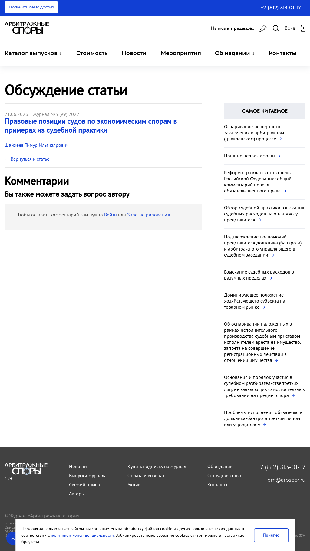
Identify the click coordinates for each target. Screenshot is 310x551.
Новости (134, 53)
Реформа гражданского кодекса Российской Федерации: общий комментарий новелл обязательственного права (258, 181)
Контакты (282, 53)
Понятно (271, 535)
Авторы (77, 493)
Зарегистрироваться (148, 215)
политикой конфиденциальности (82, 535)
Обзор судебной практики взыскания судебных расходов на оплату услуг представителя (264, 214)
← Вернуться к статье (27, 159)
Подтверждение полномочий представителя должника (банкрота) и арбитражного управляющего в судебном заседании (263, 246)
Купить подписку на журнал (156, 466)
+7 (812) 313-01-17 (281, 8)
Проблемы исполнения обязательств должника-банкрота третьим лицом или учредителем (263, 418)
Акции (134, 484)
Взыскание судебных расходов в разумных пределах (259, 275)
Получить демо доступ (31, 7)
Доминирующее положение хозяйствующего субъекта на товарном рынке (254, 301)
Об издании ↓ (235, 53)
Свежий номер (84, 484)
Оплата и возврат (145, 475)
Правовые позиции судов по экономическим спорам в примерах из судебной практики (91, 125)
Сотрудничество (224, 475)
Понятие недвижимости (252, 156)
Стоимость (92, 53)
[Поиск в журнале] (276, 28)
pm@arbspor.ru (286, 480)
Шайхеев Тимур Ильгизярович (37, 145)
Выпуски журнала (88, 475)
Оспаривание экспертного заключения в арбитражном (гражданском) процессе (254, 132)
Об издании (220, 466)
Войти (110, 215)
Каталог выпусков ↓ (33, 53)
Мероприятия (181, 53)
